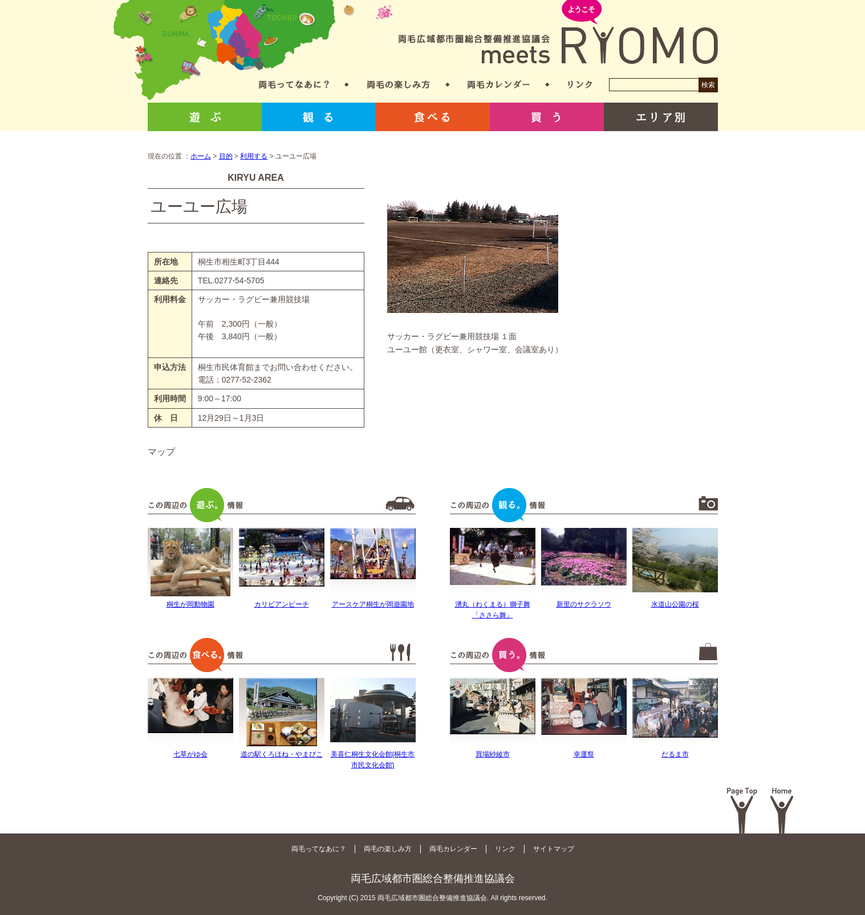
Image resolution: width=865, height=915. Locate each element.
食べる (433, 117)
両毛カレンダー (498, 85)
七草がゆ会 (190, 754)
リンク (579, 85)
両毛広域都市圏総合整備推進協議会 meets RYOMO (558, 33)
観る (319, 117)
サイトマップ (553, 849)
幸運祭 (584, 754)
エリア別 (661, 117)
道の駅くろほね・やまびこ (282, 754)
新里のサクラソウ (584, 604)
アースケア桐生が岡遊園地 (373, 604)
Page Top (742, 810)
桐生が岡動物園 (190, 604)
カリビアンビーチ (281, 604)
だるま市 (675, 754)
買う (547, 117)
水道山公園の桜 (675, 604)
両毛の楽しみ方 (399, 85)
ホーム (200, 156)
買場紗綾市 (493, 754)
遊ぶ (205, 117)
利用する (253, 156)
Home (782, 810)
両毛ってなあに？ (294, 85)
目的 (226, 156)
